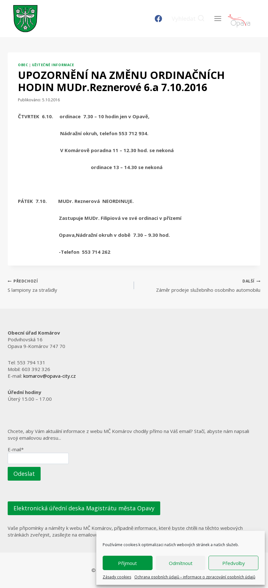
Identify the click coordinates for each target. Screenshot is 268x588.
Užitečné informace (53, 65)
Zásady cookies (117, 577)
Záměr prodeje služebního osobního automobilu (199, 285)
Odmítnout (181, 563)
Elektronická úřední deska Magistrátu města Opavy (83, 508)
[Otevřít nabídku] (218, 18)
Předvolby (233, 563)
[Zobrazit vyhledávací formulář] (188, 18)
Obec (23, 65)
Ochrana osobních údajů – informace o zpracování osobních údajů (194, 577)
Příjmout (127, 563)
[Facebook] (158, 19)
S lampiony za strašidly (68, 285)
